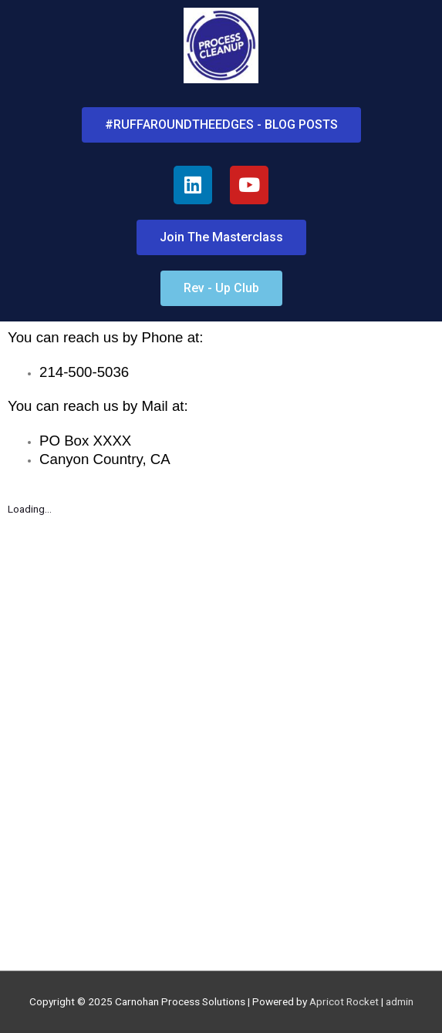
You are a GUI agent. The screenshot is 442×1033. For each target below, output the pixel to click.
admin (399, 1001)
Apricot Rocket (344, 1001)
